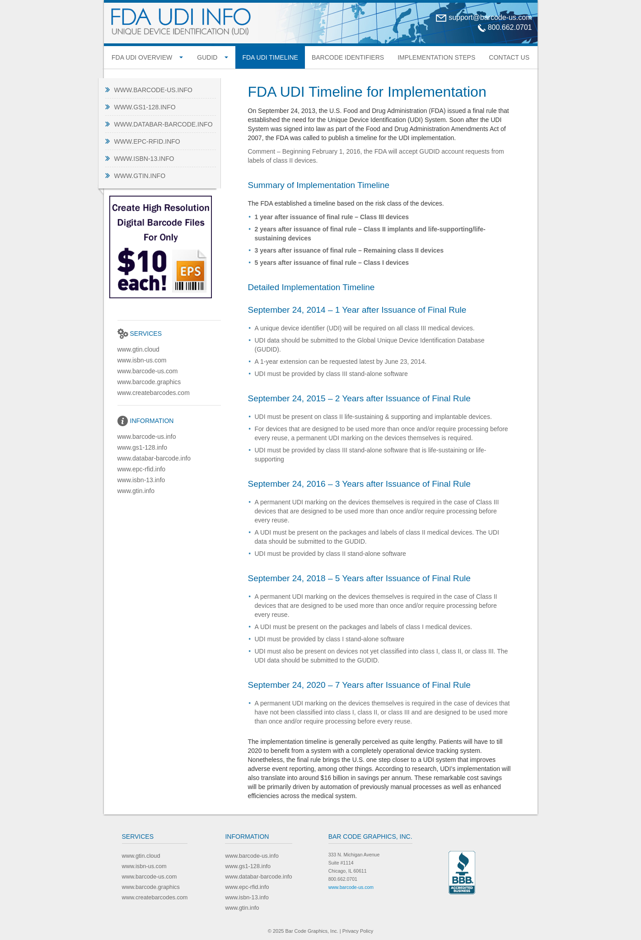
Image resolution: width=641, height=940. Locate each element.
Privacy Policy (357, 931)
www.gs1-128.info (145, 107)
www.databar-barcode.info (163, 124)
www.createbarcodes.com (153, 392)
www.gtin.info (140, 175)
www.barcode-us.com (147, 371)
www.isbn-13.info (144, 158)
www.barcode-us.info (153, 90)
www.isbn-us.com (142, 360)
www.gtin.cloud (138, 349)
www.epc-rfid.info (147, 141)
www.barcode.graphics (149, 381)
